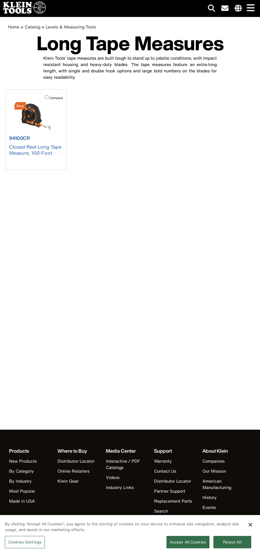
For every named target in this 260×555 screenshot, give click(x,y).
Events (209, 507)
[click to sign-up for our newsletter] (224, 8)
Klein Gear (68, 481)
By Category (21, 471)
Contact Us (165, 471)
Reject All (232, 544)
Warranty (163, 461)
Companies (213, 461)
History (209, 497)
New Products (23, 461)
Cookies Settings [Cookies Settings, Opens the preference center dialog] (24, 544)
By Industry (20, 481)
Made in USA (22, 501)
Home (13, 27)
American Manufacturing (216, 484)
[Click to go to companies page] (238, 8)
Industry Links (120, 487)
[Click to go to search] (211, 9)
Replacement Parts (173, 501)
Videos (113, 477)
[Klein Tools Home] (23, 12)
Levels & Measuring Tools (71, 27)
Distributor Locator (76, 461)
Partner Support (169, 491)
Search (161, 511)
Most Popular (22, 491)
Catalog (32, 27)
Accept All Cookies (188, 544)
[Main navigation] (249, 8)
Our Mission (214, 471)
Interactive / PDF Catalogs (123, 464)
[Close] (250, 527)
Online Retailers (74, 471)
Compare (56, 98)
